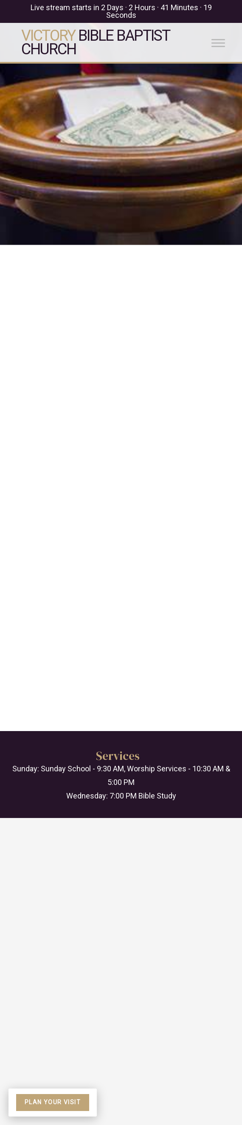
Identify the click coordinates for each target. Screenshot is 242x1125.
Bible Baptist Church (95, 42)
